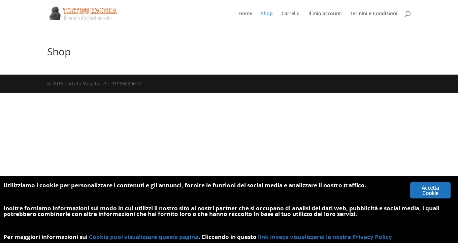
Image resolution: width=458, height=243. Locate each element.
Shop (267, 14)
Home (245, 14)
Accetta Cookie (430, 190)
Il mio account (324, 14)
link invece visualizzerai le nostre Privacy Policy (325, 237)
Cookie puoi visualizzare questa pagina (143, 237)
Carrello (291, 14)
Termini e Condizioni (373, 14)
